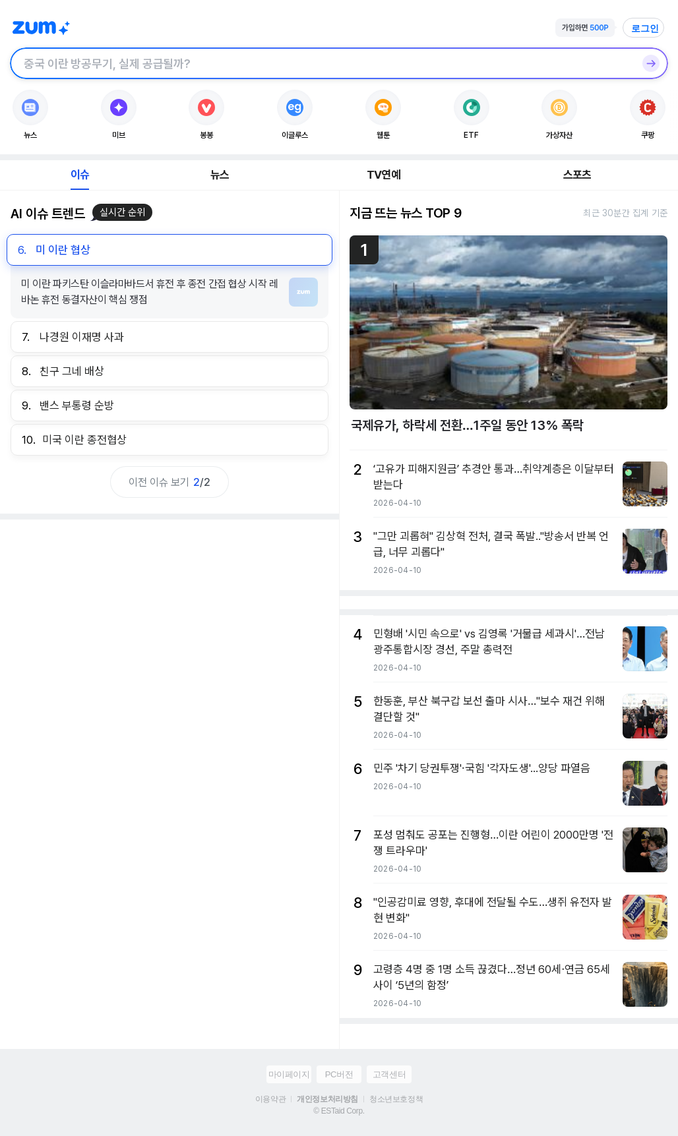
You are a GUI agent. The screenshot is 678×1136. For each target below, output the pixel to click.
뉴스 (219, 174)
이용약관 (270, 1099)
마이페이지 (289, 1074)
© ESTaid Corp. (338, 1111)
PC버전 (339, 1074)
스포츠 (577, 174)
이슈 (80, 174)
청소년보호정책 (396, 1099)
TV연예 (383, 174)
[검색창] (322, 63)
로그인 (645, 28)
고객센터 (389, 1074)
